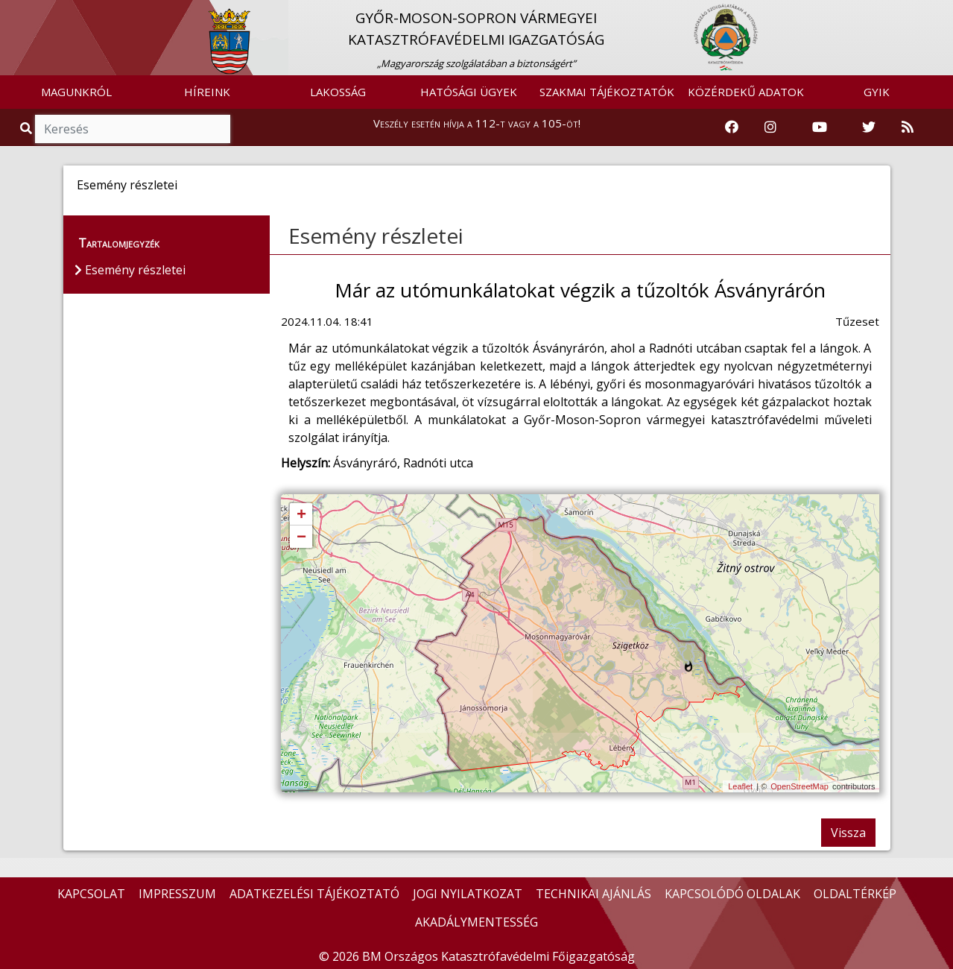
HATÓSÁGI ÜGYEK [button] (468, 91)
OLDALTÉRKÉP (855, 894)
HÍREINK (207, 91)
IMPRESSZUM (177, 894)
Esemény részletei (375, 235)
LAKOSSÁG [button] (338, 91)
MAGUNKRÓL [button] (76, 91)
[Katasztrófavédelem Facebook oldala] (732, 127)
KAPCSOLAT (91, 894)
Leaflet (740, 786)
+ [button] (301, 515)
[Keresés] (132, 129)
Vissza (848, 832)
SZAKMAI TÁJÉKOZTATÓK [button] (606, 91)
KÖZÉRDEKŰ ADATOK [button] (746, 91)
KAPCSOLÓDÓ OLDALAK (732, 894)
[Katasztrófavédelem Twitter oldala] (869, 127)
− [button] (301, 537)
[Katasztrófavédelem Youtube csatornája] (820, 127)
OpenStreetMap (799, 786)
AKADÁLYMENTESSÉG (476, 922)
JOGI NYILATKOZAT (467, 894)
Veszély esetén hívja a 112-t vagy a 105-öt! (476, 123)
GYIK (877, 91)
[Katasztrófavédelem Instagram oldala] (770, 127)
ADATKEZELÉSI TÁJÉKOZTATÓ (314, 894)
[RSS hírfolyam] (907, 127)
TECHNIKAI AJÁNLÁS (593, 894)
